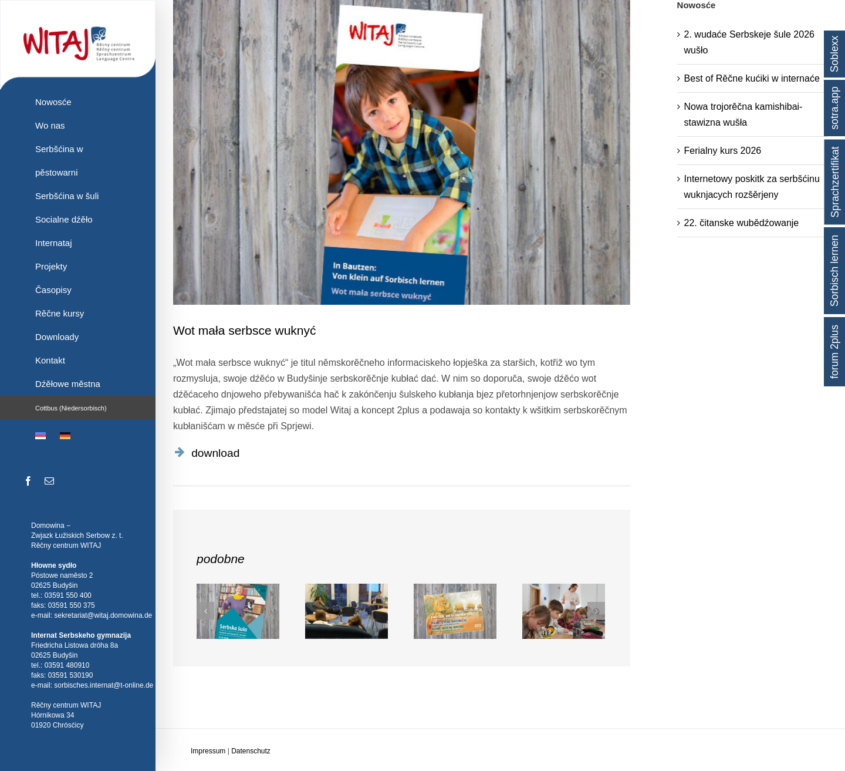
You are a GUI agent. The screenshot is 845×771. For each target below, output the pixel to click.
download (215, 453)
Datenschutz (251, 751)
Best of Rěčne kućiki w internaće (752, 78)
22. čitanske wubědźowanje (741, 223)
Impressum (208, 751)
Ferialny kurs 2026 (723, 151)
